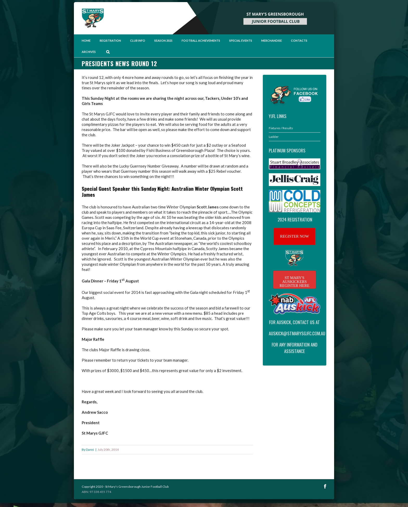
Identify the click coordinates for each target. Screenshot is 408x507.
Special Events (240, 40)
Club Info (137, 40)
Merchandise (271, 40)
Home (86, 40)
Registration (110, 40)
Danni (90, 450)
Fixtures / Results (281, 128)
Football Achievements (201, 40)
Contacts (299, 40)
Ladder (274, 137)
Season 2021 (163, 40)
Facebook (325, 486)
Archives (89, 51)
